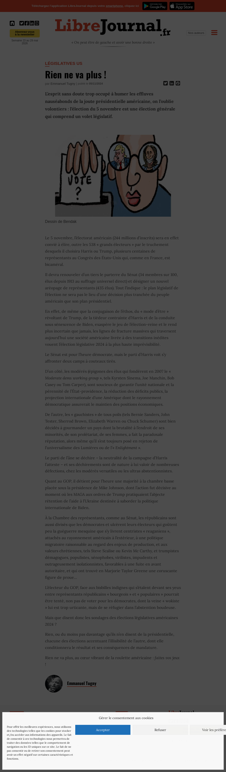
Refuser (160, 730)
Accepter (103, 730)
